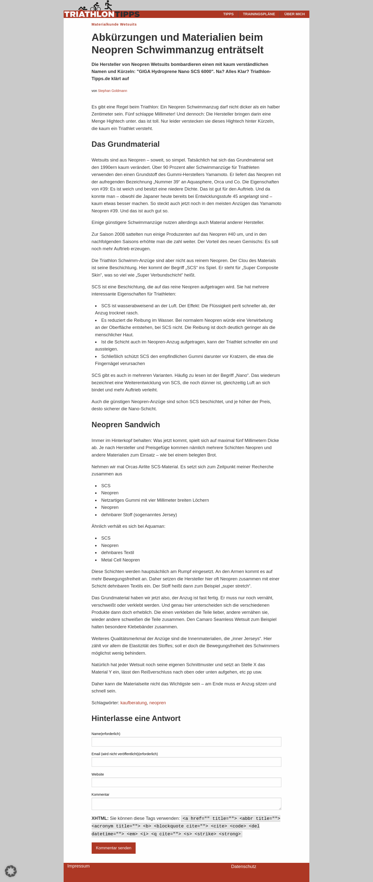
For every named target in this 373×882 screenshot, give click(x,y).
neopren (157, 702)
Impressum (78, 865)
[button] (11, 871)
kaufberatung (133, 702)
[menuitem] (228, 14)
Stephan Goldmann (112, 91)
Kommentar (100, 794)
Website (98, 774)
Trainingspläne (259, 14)
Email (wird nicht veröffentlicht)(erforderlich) (125, 754)
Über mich (294, 14)
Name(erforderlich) (106, 734)
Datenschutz (243, 866)
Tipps (228, 14)
